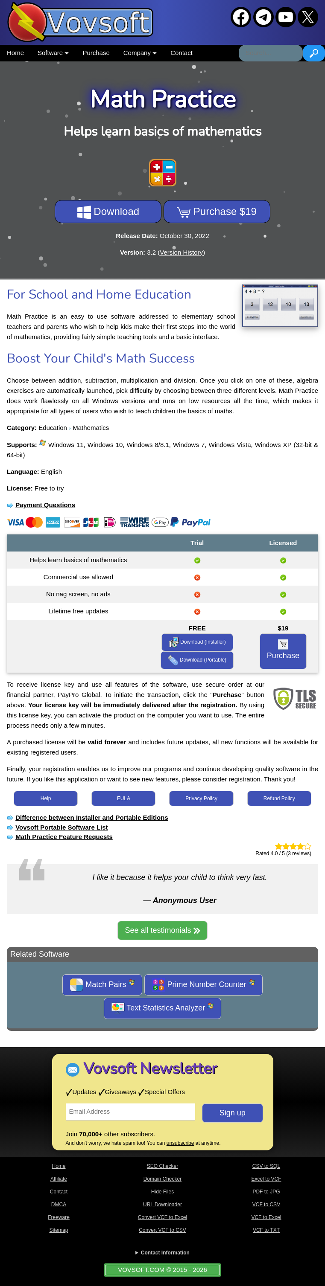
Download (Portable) (197, 660)
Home (15, 52)
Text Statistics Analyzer (162, 1008)
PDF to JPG (266, 1192)
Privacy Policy (201, 798)
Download (108, 212)
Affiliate (58, 1179)
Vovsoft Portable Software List (61, 827)
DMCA (58, 1205)
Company (140, 52)
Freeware (59, 1217)
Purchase (95, 52)
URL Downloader (162, 1205)
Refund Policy (279, 798)
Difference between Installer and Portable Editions (91, 817)
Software (53, 52)
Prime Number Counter (203, 985)
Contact (181, 52)
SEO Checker (162, 1166)
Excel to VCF (266, 1179)
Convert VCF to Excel (162, 1217)
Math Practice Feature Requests (64, 836)
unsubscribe (180, 1143)
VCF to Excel (266, 1217)
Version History (181, 252)
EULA (123, 798)
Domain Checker (162, 1179)
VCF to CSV (266, 1205)
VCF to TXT (266, 1230)
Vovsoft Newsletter (150, 1068)
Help (46, 798)
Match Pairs (102, 985)
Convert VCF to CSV (162, 1230)
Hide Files (162, 1192)
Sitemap (58, 1230)
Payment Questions (45, 504)
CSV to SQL (266, 1166)
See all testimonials (162, 930)
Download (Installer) (197, 642)
